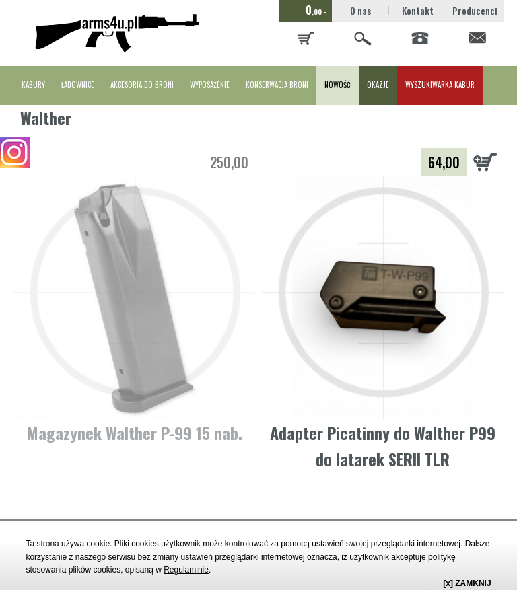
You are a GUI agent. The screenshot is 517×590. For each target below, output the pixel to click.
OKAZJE (378, 84)
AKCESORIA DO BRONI (142, 84)
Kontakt (418, 10)
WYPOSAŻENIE (210, 84)
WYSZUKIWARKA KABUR (440, 84)
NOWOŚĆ (337, 84)
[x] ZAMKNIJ (467, 583)
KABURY (33, 84)
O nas (360, 10)
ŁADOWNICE (77, 84)
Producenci (474, 10)
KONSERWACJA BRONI (277, 84)
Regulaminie (186, 570)
